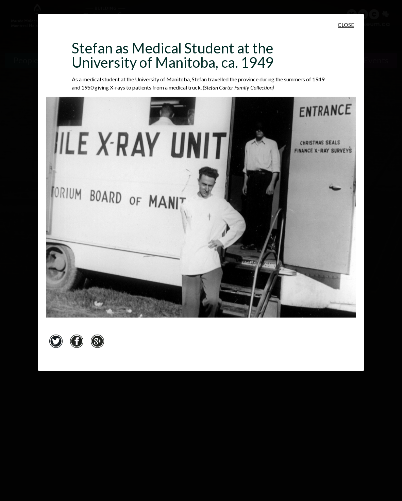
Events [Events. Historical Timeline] (376, 60)
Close (346, 24)
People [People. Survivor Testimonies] (26, 60)
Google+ (97, 341)
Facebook (76, 341)
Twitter (55, 341)
